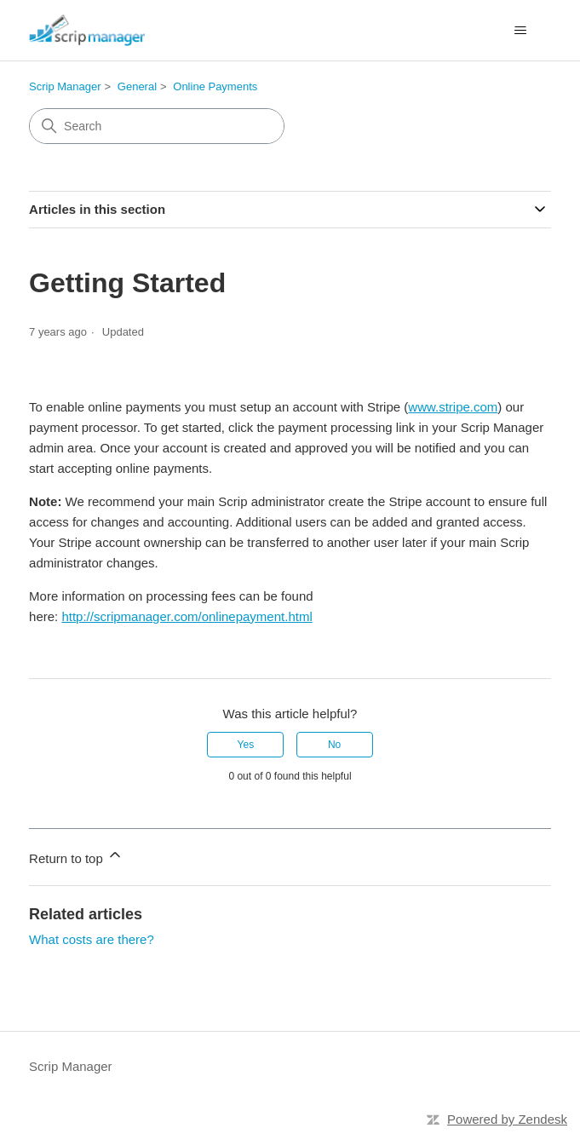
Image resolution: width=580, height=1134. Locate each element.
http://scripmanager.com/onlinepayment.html (186, 616)
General (137, 86)
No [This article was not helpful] (334, 745)
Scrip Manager (65, 86)
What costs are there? (91, 939)
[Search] (157, 126)
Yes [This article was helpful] (246, 745)
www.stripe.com (452, 407)
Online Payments (215, 86)
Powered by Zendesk (507, 1119)
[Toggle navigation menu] (521, 30)
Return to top (76, 856)
